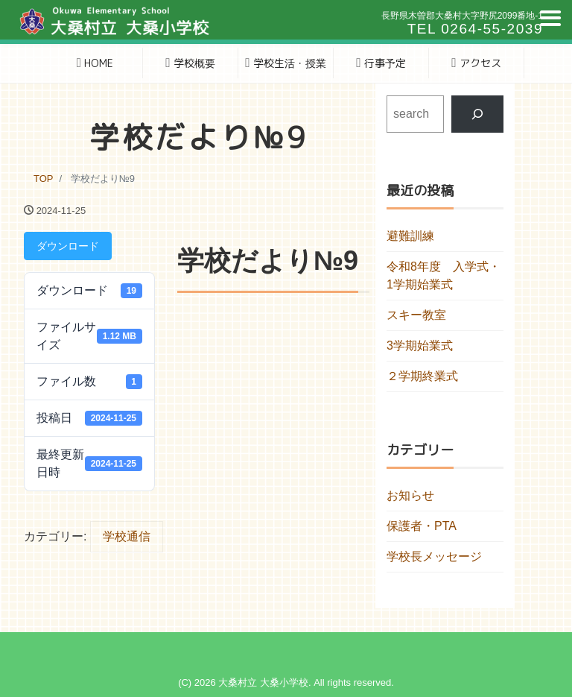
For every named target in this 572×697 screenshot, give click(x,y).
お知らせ (410, 495)
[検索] (477, 113)
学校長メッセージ (434, 556)
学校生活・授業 (285, 63)
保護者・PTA (422, 526)
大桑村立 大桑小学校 (263, 682)
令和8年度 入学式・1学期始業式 (443, 275)
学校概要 (189, 63)
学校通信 (126, 536)
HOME (95, 63)
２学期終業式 (422, 376)
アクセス (475, 63)
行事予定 (380, 63)
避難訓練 (410, 236)
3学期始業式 (420, 345)
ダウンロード (67, 246)
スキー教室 (416, 315)
